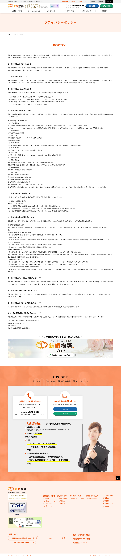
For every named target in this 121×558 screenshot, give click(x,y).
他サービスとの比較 (34, 11)
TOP (9, 34)
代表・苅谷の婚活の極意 (81, 535)
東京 (70, 1)
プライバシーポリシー (13, 555)
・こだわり (46, 499)
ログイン (109, 1)
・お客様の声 (61, 504)
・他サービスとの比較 (77, 499)
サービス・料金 (69, 11)
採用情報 (101, 1)
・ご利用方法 (61, 501)
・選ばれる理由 (62, 499)
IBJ (50, 538)
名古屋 (73, 1)
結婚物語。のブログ (81, 543)
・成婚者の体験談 (91, 499)
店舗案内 (104, 11)
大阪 (78, 1)
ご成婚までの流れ (86, 11)
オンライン (86, 1)
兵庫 (81, 1)
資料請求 (92, 6)
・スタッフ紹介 (47, 504)
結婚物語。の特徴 (16, 11)
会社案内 (93, 1)
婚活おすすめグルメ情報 (81, 539)
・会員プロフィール (49, 501)
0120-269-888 (76, 5)
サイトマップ (22, 555)
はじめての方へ (51, 11)
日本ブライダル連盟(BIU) (21, 543)
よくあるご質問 (108, 496)
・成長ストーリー (48, 506)
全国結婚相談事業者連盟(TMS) (21, 538)
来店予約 (106, 6)
